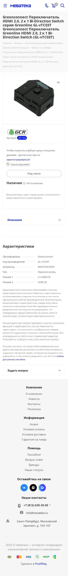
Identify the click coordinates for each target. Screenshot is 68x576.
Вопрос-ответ (34, 459)
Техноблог (34, 454)
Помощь (34, 448)
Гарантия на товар (34, 439)
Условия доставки (34, 434)
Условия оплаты (34, 429)
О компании (34, 394)
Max (42, 487)
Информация (34, 418)
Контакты (34, 404)
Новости (34, 399)
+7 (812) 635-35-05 (36, 505)
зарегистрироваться (18, 159)
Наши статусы (34, 470)
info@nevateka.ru (37, 513)
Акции (34, 424)
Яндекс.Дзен (33, 487)
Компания (34, 387)
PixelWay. (41, 563)
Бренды (34, 465)
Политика (34, 409)
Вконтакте (24, 487)
